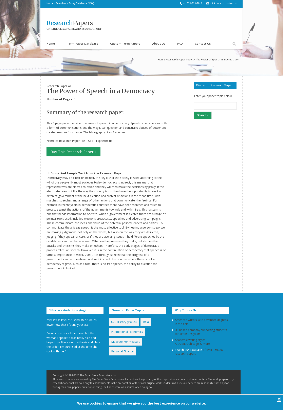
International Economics (127, 332)
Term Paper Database (82, 43)
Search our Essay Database (71, 3)
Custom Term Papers (125, 43)
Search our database (188, 350)
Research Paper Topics (180, 59)
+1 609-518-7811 (192, 3)
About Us (158, 43)
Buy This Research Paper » (73, 151)
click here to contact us (223, 3)
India (146, 322)
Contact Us (203, 43)
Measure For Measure (125, 342)
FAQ (91, 3)
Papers (69, 23)
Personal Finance (122, 351)
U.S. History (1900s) (124, 322)
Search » (202, 115)
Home (50, 3)
